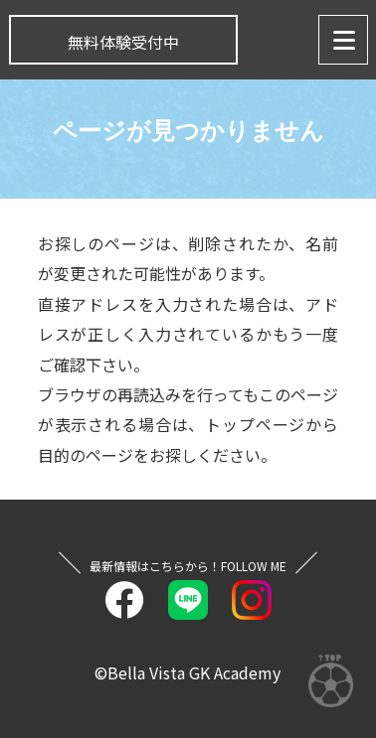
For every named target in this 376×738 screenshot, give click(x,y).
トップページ (255, 424)
